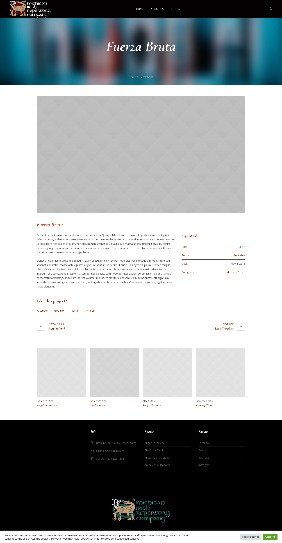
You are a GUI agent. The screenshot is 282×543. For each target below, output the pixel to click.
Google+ (59, 310)
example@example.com (110, 450)
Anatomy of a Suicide (157, 457)
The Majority (97, 405)
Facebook (42, 310)
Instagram (204, 465)
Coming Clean (204, 405)
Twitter (74, 310)
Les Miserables (224, 328)
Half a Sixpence (152, 405)
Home (132, 77)
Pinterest (90, 310)
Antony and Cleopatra (157, 465)
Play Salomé (56, 328)
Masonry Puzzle (235, 272)
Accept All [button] (270, 536)
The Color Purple (154, 450)
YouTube (204, 457)
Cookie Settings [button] (250, 536)
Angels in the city (47, 405)
